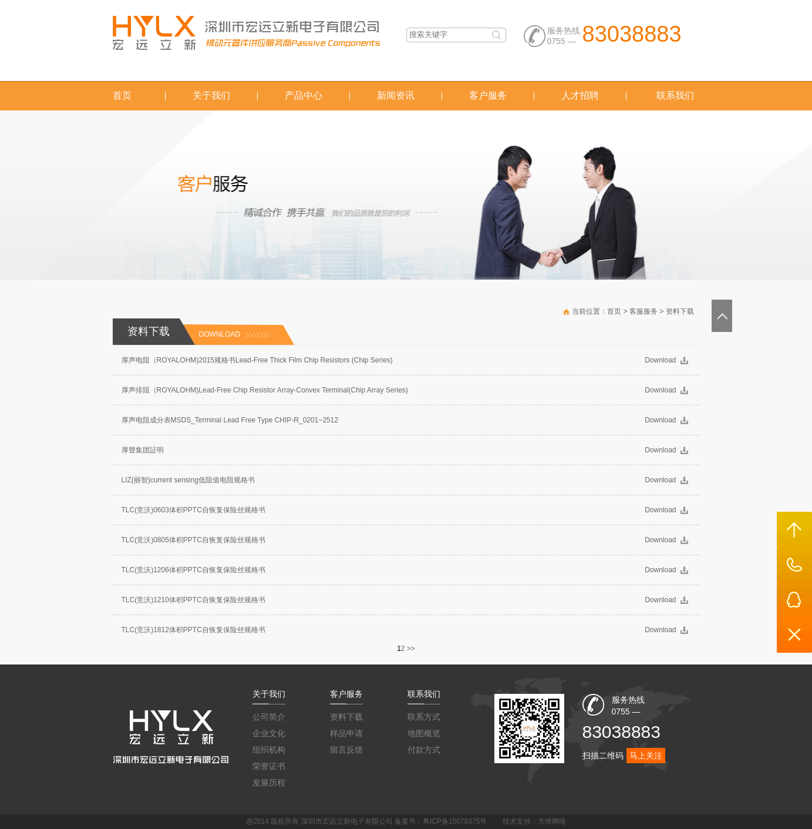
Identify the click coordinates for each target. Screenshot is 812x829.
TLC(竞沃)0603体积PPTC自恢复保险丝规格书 (193, 510)
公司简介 (268, 716)
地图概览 (423, 733)
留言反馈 (346, 749)
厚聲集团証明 (143, 450)
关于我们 (211, 95)
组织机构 (268, 749)
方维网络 (552, 821)
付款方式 (423, 749)
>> (411, 649)
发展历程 (268, 782)
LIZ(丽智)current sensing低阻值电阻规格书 (188, 480)
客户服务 (488, 95)
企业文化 (268, 733)
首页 (122, 95)
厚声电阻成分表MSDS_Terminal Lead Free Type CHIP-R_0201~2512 (230, 420)
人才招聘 (580, 95)
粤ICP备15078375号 (455, 821)
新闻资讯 (396, 95)
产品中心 (303, 95)
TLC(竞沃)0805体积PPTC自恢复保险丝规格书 (193, 540)
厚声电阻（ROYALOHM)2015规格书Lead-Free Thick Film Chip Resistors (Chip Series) (257, 360)
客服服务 (643, 311)
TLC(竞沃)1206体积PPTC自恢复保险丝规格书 (193, 570)
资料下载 (680, 311)
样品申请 (346, 733)
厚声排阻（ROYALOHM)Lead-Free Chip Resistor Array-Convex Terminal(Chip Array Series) (265, 390)
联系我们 (675, 95)
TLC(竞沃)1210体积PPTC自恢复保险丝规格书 (193, 600)
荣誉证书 (268, 766)
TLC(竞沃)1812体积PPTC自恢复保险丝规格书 (193, 630)
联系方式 (423, 716)
